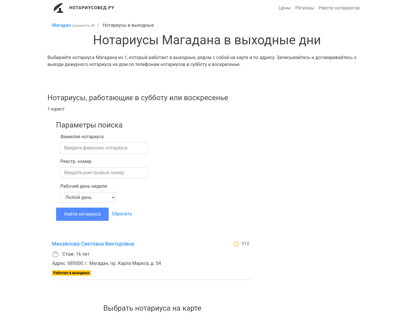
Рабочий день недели (83, 186)
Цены (285, 8)
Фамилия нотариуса (82, 136)
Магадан (61, 25)
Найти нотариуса (82, 214)
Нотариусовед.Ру (91, 7)
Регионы (304, 8)
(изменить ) (83, 25)
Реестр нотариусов (339, 8)
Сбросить (122, 214)
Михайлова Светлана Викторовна (93, 244)
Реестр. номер (75, 161)
